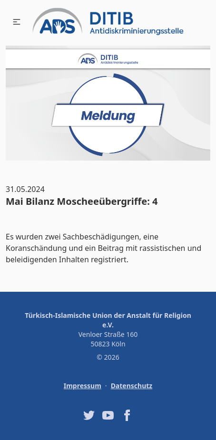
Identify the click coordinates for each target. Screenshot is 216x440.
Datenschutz (132, 385)
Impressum (82, 385)
